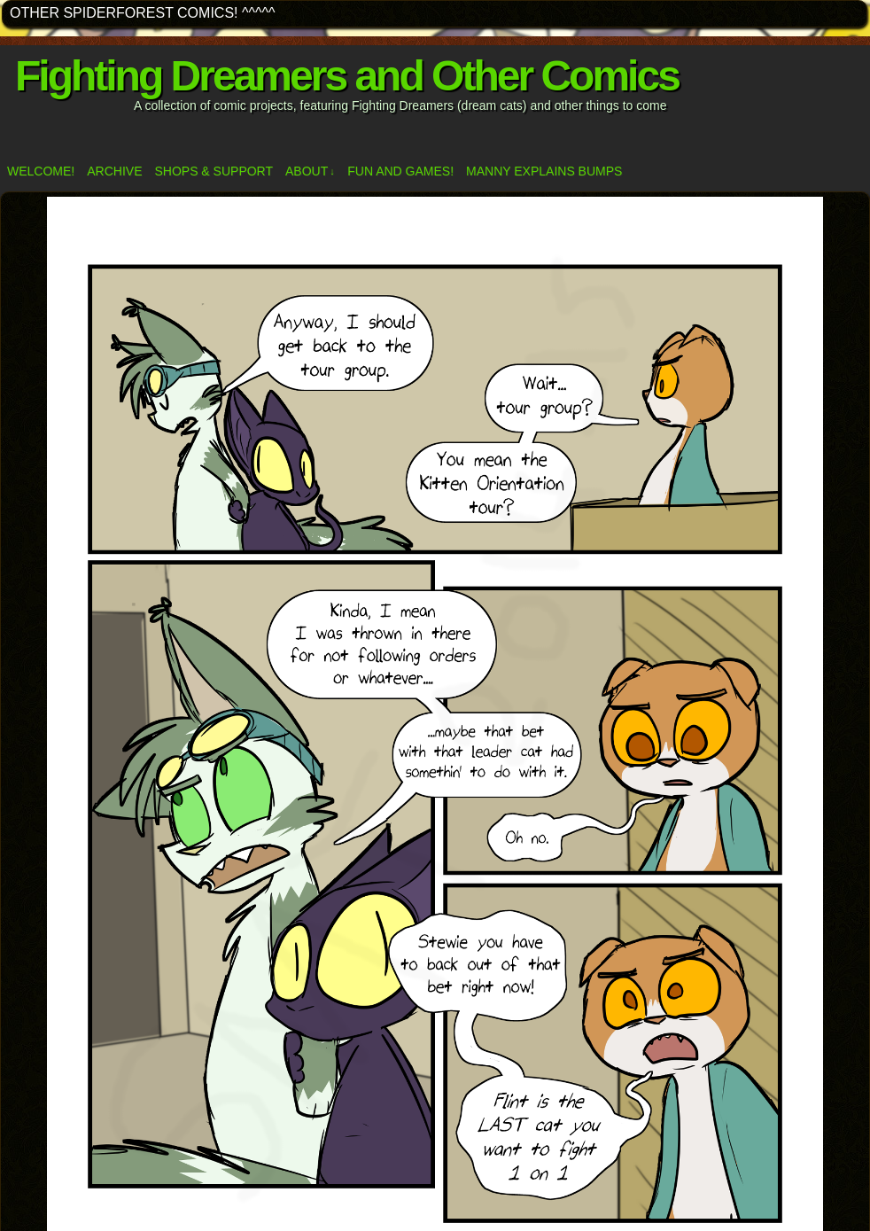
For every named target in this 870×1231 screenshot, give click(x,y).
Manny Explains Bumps (544, 171)
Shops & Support (213, 171)
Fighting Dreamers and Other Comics (347, 75)
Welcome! (40, 171)
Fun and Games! (400, 171)
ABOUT (310, 171)
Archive (114, 171)
